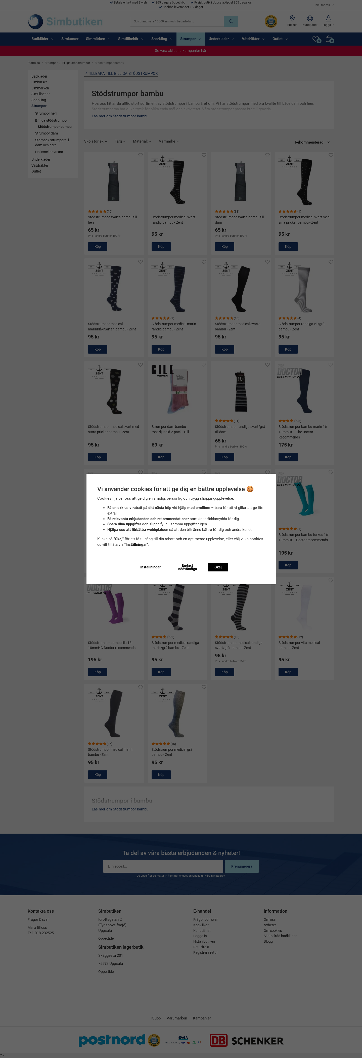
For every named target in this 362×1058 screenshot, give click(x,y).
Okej (218, 567)
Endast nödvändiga (187, 567)
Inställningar (150, 567)
